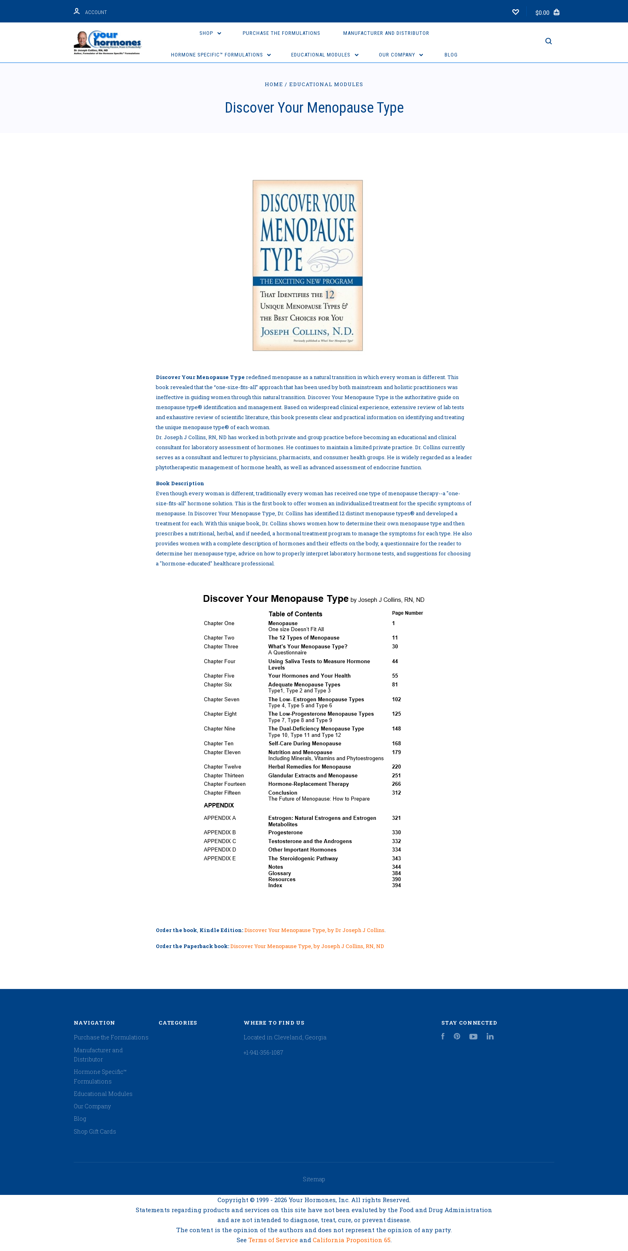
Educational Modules (324, 55)
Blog (451, 55)
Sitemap (314, 1179)
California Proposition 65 (351, 1240)
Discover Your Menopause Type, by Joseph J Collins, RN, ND (307, 946)
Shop (210, 33)
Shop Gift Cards (95, 1131)
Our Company (401, 55)
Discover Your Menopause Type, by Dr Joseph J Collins (314, 930)
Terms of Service (274, 1240)
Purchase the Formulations (281, 33)
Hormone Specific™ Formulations (221, 55)
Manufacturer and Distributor (386, 33)
